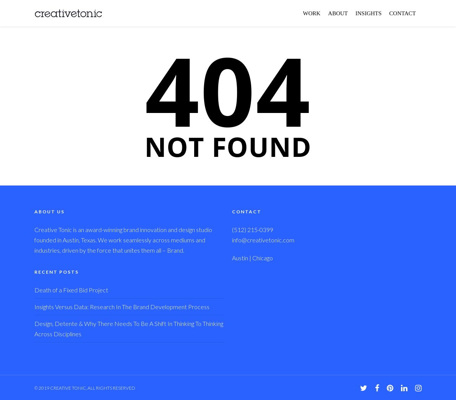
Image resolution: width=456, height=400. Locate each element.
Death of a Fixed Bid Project (71, 290)
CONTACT (402, 13)
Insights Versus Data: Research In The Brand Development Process (121, 306)
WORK (312, 13)
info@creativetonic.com (263, 240)
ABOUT (338, 13)
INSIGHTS (368, 13)
